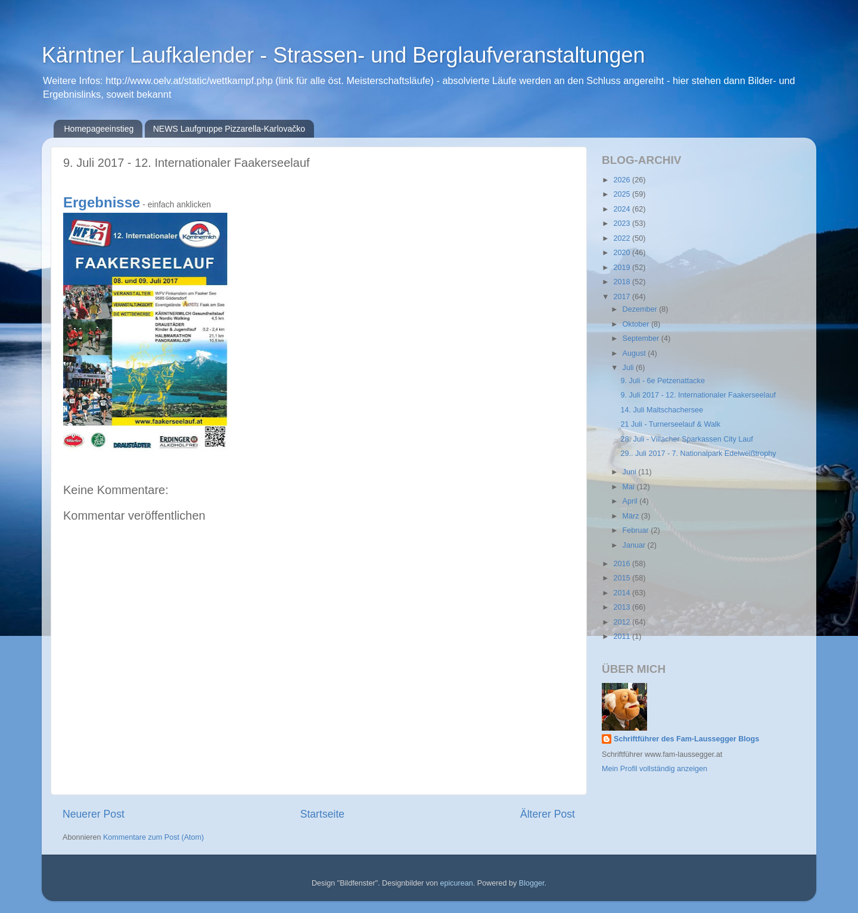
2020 (622, 253)
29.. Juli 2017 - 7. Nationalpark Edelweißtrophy (698, 453)
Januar (635, 545)
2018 (622, 282)
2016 (622, 564)
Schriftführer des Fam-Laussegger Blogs (686, 739)
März (632, 516)
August (635, 353)
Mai (630, 487)
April (631, 501)
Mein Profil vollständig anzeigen (654, 769)
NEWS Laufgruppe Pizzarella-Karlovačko (229, 128)
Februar (637, 530)
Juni (631, 472)
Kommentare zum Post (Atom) (153, 837)
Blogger (532, 883)
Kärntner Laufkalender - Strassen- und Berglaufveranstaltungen (343, 55)
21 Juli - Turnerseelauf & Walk (670, 424)
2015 (622, 578)
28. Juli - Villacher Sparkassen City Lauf (686, 439)
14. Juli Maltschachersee (661, 410)
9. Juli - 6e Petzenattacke (662, 381)
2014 (622, 593)
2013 (622, 607)
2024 (622, 209)
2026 (622, 180)
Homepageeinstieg (99, 128)
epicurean (456, 883)
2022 (622, 238)
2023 (622, 223)
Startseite (322, 814)
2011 (622, 636)
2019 (622, 267)
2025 (622, 194)
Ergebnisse (101, 202)
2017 (622, 297)
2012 (622, 622)
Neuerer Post (94, 814)
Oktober (637, 324)
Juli (629, 368)
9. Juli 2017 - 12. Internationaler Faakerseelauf (697, 395)
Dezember (641, 309)
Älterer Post (547, 814)
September (642, 338)
